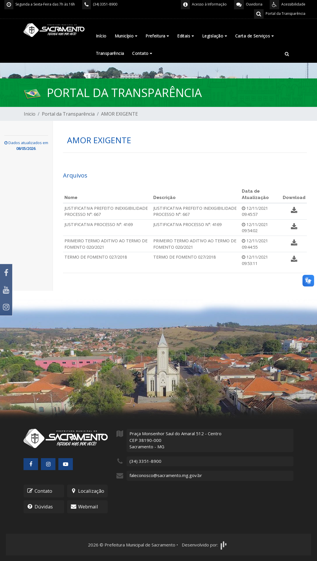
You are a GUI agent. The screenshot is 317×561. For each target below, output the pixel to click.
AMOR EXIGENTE (119, 114)
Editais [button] (185, 36)
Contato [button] (142, 53)
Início (101, 36)
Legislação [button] (214, 36)
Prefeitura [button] (157, 36)
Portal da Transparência (68, 114)
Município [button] (126, 36)
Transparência (110, 53)
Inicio (29, 114)
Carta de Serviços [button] (254, 36)
